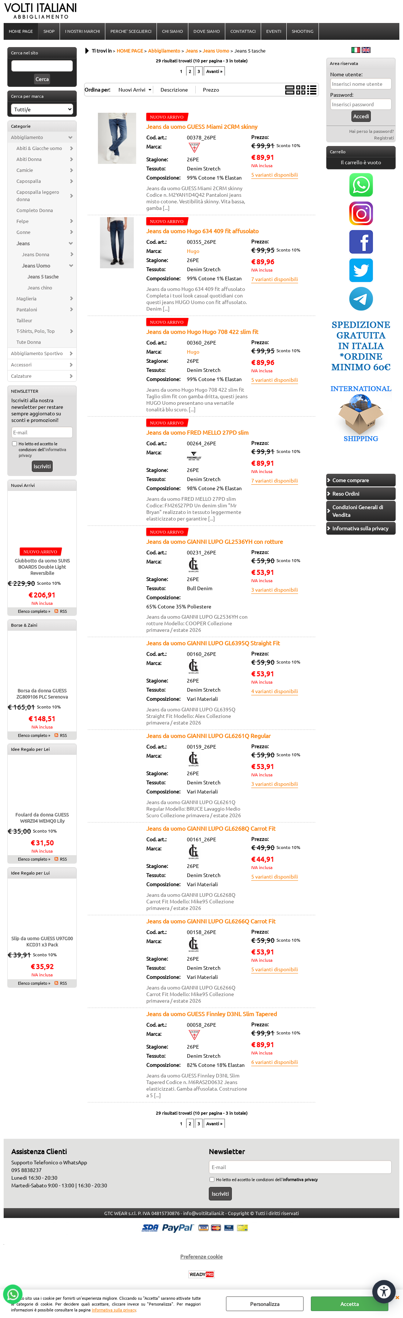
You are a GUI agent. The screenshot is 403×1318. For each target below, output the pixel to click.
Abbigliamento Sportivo (37, 353)
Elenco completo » (34, 611)
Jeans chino (39, 287)
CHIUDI (397, 1296)
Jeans (23, 243)
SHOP (49, 31)
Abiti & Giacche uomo (39, 148)
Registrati (384, 138)
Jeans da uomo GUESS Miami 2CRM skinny (201, 126)
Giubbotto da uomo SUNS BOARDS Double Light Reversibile (42, 566)
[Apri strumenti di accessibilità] (384, 1291)
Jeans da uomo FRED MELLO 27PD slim (197, 432)
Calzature (21, 376)
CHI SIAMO (172, 31)
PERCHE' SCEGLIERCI (130, 31)
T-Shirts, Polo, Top (35, 331)
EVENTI (273, 31)
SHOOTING (302, 31)
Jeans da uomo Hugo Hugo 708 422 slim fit (202, 331)
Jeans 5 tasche (43, 276)
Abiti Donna (29, 159)
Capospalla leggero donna (37, 195)
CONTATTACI (243, 31)
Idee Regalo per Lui (30, 873)
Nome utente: (346, 74)
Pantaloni (26, 309)
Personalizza (264, 1303)
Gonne (23, 232)
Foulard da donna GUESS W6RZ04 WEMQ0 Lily (42, 817)
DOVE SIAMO (206, 31)
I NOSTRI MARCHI (82, 31)
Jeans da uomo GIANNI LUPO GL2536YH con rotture (214, 541)
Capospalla (28, 181)
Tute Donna (28, 342)
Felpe (22, 221)
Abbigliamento (27, 137)
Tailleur (24, 320)
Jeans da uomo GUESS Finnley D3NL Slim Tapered (211, 1013)
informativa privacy (300, 1179)
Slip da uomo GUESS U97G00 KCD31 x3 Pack (42, 941)
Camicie (24, 170)
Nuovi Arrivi (23, 485)
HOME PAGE (21, 31)
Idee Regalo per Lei (30, 749)
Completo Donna (34, 210)
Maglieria (26, 298)
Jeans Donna (35, 254)
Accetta (349, 1303)
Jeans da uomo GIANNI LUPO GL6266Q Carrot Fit (210, 921)
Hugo (193, 250)
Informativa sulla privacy (114, 1310)
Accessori (21, 364)
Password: (341, 94)
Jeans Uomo (36, 265)
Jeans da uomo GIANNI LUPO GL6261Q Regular (208, 735)
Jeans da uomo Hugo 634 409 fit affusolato (202, 230)
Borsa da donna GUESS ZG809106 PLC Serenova (42, 693)
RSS (63, 611)
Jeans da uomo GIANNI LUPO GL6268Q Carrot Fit (210, 828)
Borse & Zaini (24, 625)
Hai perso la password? (371, 131)
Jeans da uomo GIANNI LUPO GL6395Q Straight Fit (213, 642)
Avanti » (214, 71)
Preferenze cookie (201, 1256)
